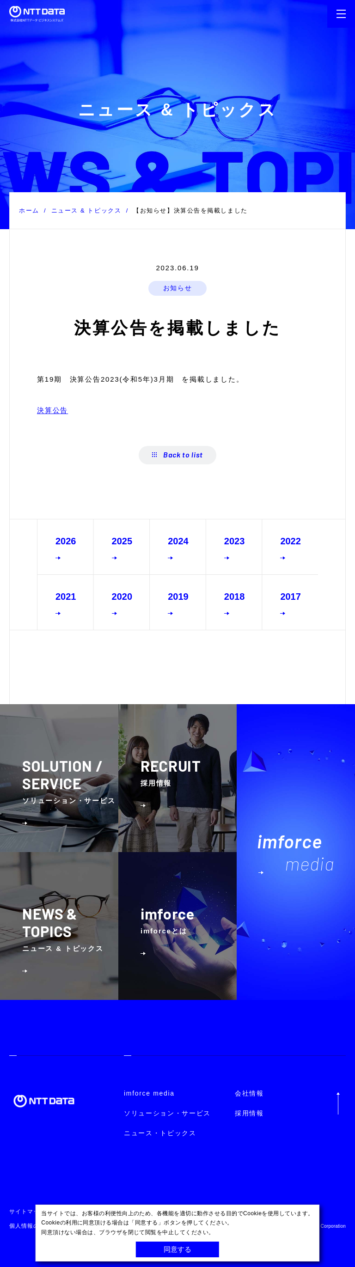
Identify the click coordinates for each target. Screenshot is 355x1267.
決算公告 (52, 410)
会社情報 (249, 1093)
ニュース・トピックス (160, 1133)
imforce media (149, 1093)
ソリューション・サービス (167, 1113)
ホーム (29, 210)
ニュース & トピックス (86, 210)
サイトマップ (27, 1211)
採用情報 (249, 1113)
